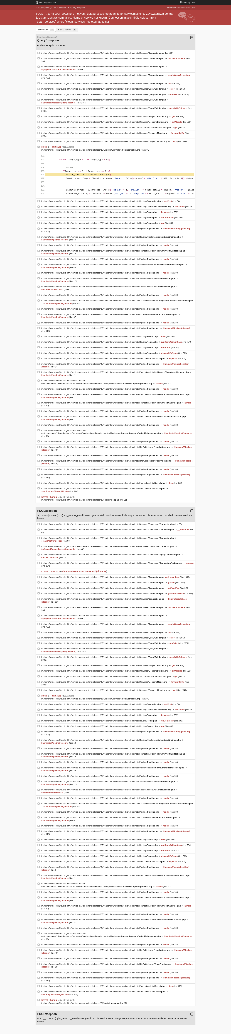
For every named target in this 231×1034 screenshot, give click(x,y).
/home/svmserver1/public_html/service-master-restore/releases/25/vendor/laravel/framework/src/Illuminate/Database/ (104, 53)
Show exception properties (52, 45)
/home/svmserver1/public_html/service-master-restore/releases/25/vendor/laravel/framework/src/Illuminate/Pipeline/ (102, 228)
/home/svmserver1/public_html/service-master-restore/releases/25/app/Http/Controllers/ (92, 150)
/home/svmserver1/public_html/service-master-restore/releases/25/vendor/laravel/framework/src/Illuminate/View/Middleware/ (114, 264)
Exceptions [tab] (46, 29)
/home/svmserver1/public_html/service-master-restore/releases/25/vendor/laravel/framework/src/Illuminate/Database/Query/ (105, 89)
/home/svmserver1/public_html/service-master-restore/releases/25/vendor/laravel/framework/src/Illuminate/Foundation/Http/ (105, 358)
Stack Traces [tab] (67, 29)
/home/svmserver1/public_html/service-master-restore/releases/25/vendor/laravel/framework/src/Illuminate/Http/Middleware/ (107, 447)
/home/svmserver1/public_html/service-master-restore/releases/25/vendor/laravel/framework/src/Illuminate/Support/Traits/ (108, 127)
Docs (187, 2)
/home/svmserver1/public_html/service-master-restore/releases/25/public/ (82, 500)
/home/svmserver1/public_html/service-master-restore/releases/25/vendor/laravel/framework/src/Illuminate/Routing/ (102, 201)
